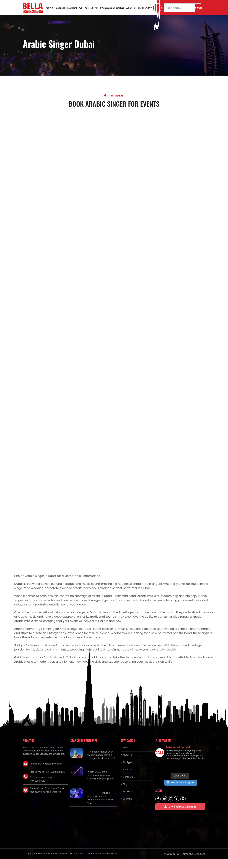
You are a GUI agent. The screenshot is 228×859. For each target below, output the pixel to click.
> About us (126, 754)
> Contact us (128, 776)
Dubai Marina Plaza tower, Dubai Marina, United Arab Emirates (47, 790)
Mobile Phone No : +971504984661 (47, 771)
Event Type (94, 7)
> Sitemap (126, 798)
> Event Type (127, 769)
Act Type (83, 7)
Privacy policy (171, 853)
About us (50, 7)
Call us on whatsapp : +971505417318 (41, 779)
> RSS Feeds (127, 791)
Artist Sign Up (145, 7)
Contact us (131, 7)
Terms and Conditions (193, 853)
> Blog (124, 784)
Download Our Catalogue (180, 806)
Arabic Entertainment (66, 7)
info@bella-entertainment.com (46, 763)
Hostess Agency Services (112, 7)
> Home (125, 747)
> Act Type (126, 762)
